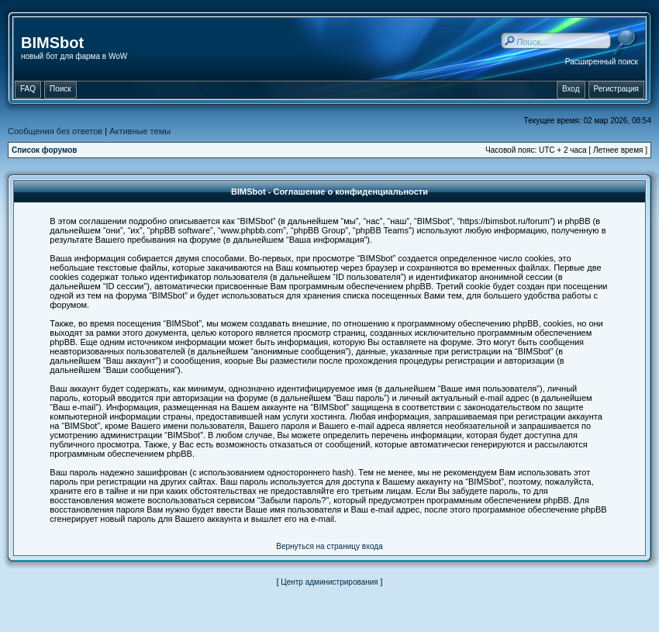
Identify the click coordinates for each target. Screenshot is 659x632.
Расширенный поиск (601, 61)
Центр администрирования (329, 582)
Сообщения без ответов (55, 131)
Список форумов (45, 150)
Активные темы (140, 131)
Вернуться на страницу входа (329, 546)
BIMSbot (52, 42)
